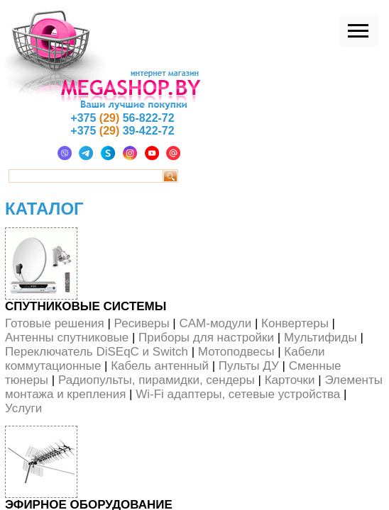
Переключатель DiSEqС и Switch (96, 351)
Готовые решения (54, 323)
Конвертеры (295, 323)
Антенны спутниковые (66, 337)
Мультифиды (320, 337)
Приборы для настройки (206, 337)
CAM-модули (215, 323)
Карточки (290, 380)
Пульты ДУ (249, 366)
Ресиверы (142, 323)
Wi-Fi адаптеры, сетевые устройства (238, 394)
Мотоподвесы (236, 351)
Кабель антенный (160, 366)
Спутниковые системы (85, 306)
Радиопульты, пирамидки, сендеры (156, 380)
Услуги (23, 408)
